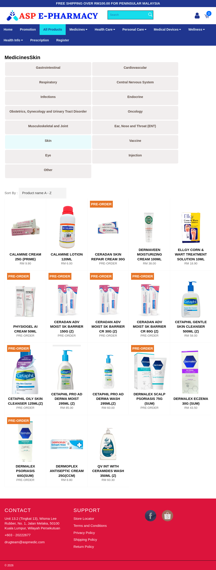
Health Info (13, 40)
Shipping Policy (85, 539)
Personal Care (133, 29)
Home (8, 29)
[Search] (130, 15)
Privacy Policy (84, 533)
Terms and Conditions (90, 526)
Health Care (104, 29)
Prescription (39, 40)
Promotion (28, 29)
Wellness (195, 29)
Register (62, 40)
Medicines (77, 29)
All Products (52, 29)
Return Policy (83, 547)
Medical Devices (166, 29)
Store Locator (83, 518)
